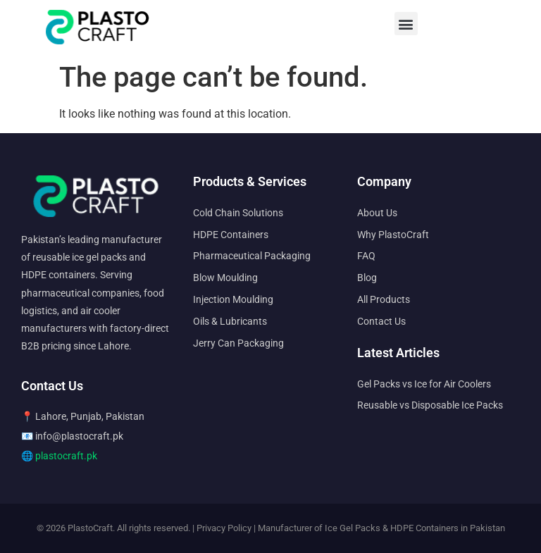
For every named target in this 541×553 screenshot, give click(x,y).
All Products (383, 299)
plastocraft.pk (66, 455)
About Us (377, 212)
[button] (406, 23)
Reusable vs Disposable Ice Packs (430, 405)
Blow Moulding (225, 277)
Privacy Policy (224, 528)
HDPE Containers (230, 234)
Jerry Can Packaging (238, 343)
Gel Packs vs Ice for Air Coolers (424, 384)
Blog (367, 277)
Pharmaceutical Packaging (252, 255)
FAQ (366, 255)
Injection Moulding (233, 299)
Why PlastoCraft (393, 234)
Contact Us (381, 321)
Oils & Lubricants (230, 321)
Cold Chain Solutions (238, 212)
